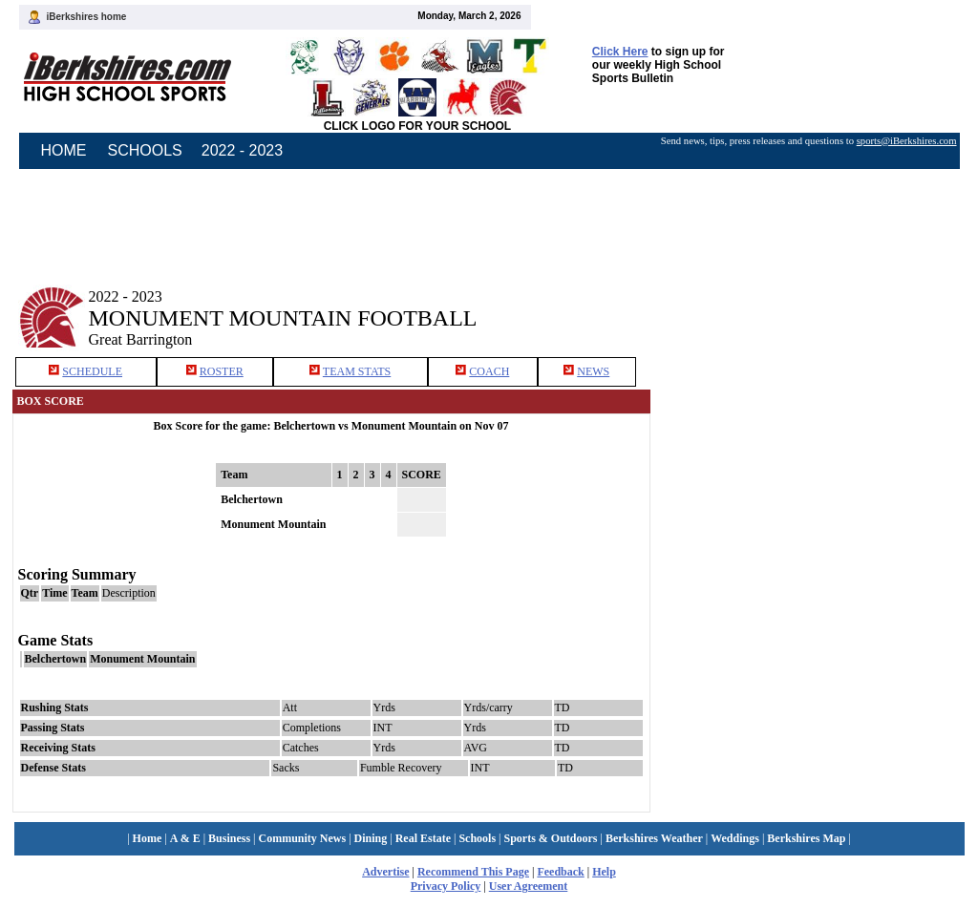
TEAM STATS (357, 371)
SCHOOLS (145, 150)
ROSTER (222, 371)
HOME (64, 150)
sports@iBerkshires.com (907, 141)
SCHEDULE (92, 371)
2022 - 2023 (242, 150)
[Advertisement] (813, 303)
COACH (489, 371)
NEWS (593, 371)
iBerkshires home (87, 16)
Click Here (620, 51)
